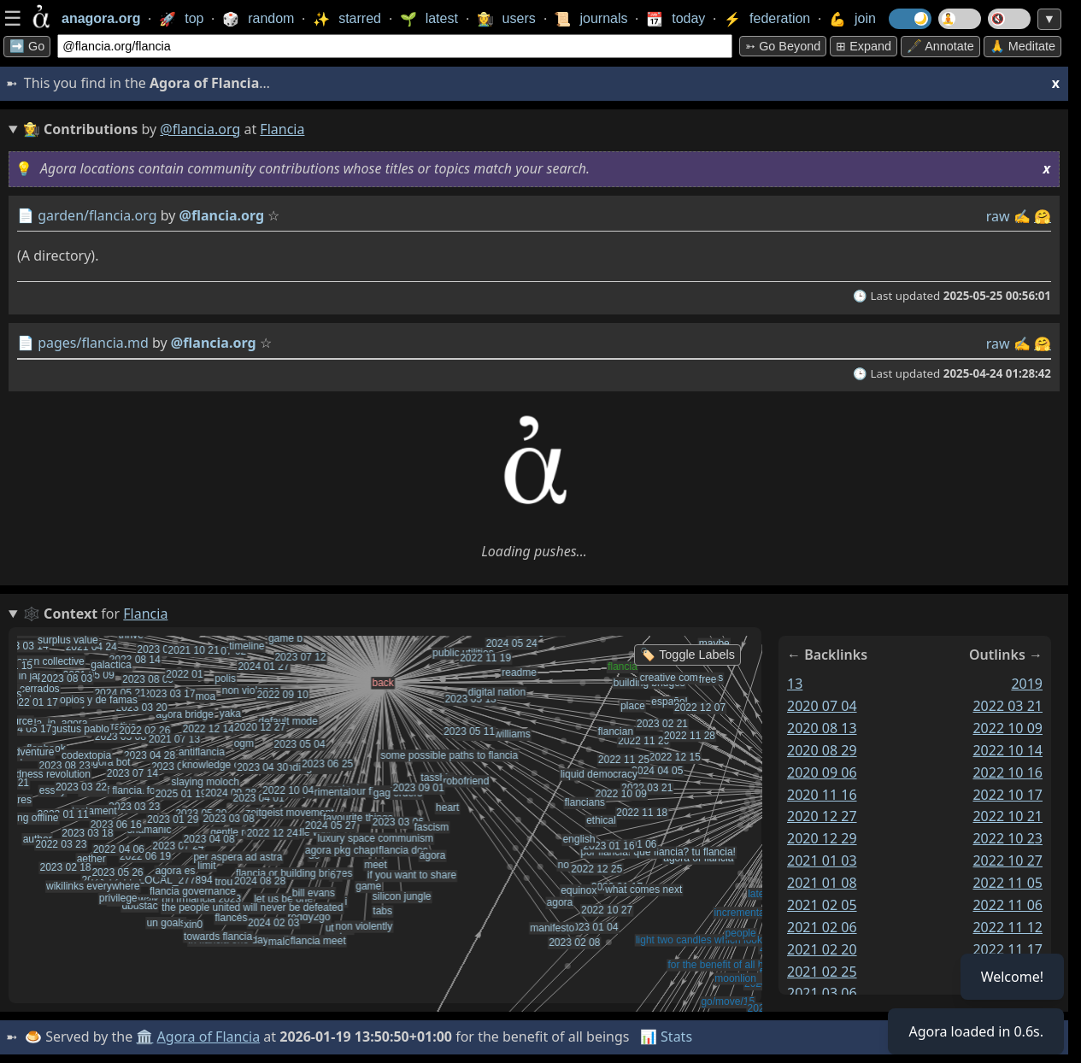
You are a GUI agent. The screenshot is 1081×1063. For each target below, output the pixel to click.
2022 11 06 (1007, 905)
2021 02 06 (822, 927)
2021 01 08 (822, 882)
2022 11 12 (1007, 927)
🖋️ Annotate (940, 46)
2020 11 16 (822, 794)
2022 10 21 (1007, 816)
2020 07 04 (822, 705)
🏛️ (144, 1036)
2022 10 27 (1007, 860)
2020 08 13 (822, 728)
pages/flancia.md (93, 342)
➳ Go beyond (782, 46)
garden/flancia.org (97, 215)
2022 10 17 (1007, 794)
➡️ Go (26, 46)
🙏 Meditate (1022, 46)
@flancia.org (200, 129)
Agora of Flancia (209, 1036)
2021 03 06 (822, 993)
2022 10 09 (1007, 728)
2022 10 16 (1007, 772)
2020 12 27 (822, 816)
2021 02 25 (822, 971)
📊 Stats (666, 1036)
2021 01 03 (822, 860)
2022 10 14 (1007, 750)
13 (794, 683)
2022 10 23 (1007, 838)
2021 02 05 (822, 905)
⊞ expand (863, 46)
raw (998, 216)
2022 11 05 (1007, 882)
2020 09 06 (822, 772)
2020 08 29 (822, 750)
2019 (1027, 683)
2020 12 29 (822, 838)
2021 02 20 (822, 949)
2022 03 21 (1007, 705)
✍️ (1022, 216)
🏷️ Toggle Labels (687, 654)
